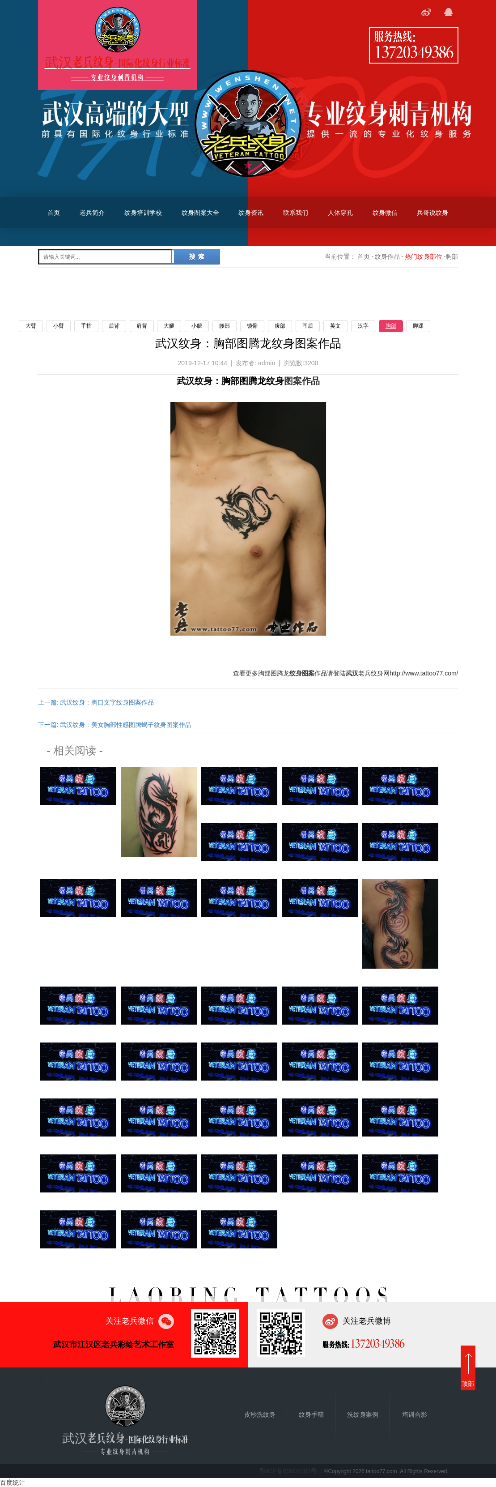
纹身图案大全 (200, 212)
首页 (53, 212)
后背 (114, 326)
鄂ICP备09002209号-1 (291, 1470)
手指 (86, 326)
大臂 (30, 326)
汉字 (363, 326)
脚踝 (418, 326)
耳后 (307, 326)
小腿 (196, 326)
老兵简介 (92, 212)
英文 (335, 326)
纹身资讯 (250, 212)
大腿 (169, 326)
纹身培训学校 (143, 212)
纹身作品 (387, 256)
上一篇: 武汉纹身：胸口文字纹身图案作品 (96, 702)
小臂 (58, 326)
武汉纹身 (194, 381)
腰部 (224, 326)
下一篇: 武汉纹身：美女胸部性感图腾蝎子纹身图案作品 (115, 724)
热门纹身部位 (423, 256)
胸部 (391, 326)
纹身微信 (385, 212)
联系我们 (295, 212)
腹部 (280, 326)
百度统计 (12, 1482)
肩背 (141, 326)
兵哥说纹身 (432, 212)
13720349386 (413, 51)
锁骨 (252, 326)
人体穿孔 (340, 212)
